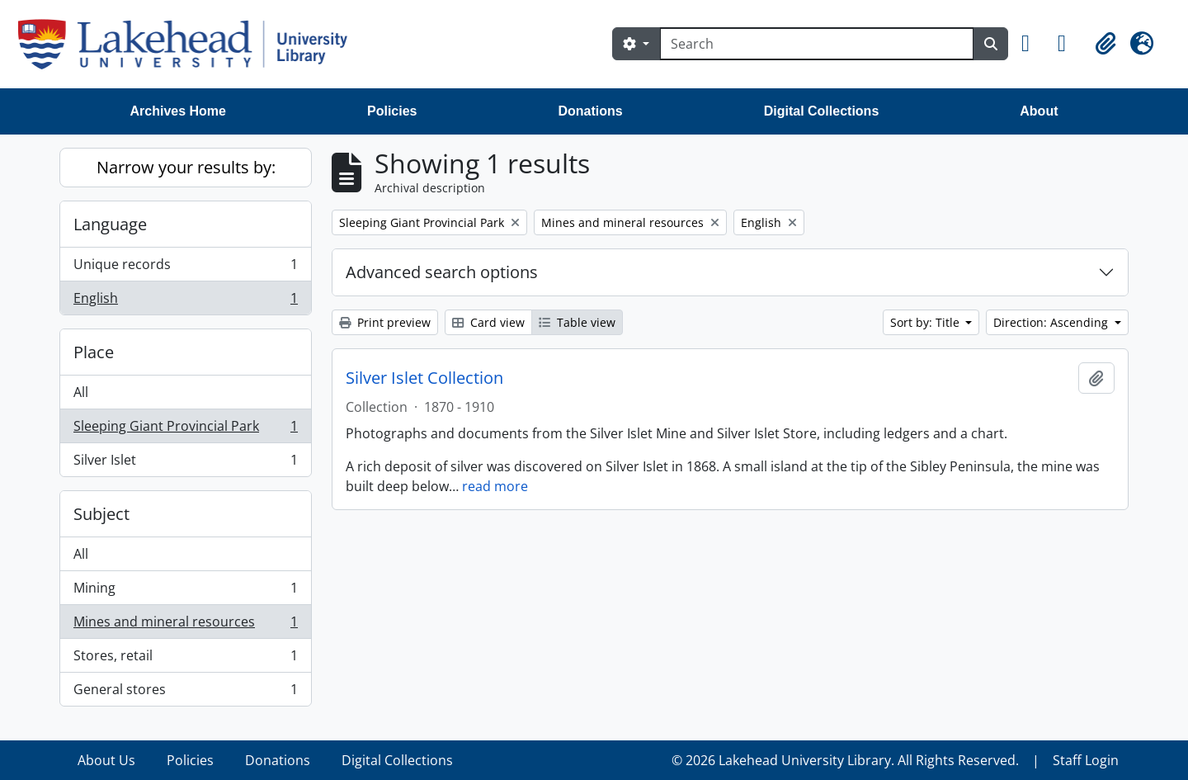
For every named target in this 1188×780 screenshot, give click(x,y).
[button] (1033, 44)
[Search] (816, 43)
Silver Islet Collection (424, 378)
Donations (590, 111)
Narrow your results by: (186, 167)
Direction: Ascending (1052, 322)
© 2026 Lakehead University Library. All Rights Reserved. (845, 760)
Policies (392, 111)
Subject (101, 514)
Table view (577, 322)
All (80, 392)
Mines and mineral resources (185, 625)
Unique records (185, 267)
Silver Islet (185, 463)
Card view (488, 322)
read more (495, 486)
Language (110, 224)
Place (93, 352)
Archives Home (178, 111)
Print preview (385, 322)
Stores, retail (185, 659)
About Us (106, 760)
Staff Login (1086, 760)
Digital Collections (821, 111)
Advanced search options (442, 272)
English (185, 301)
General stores (185, 692)
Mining (185, 591)
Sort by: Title (926, 322)
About (1039, 111)
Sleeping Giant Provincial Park (185, 429)
